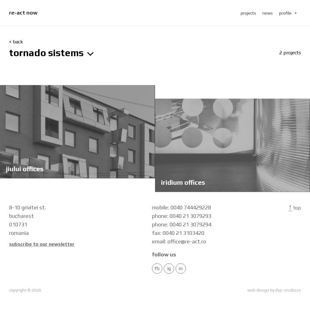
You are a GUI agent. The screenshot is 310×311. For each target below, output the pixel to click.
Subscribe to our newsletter (41, 244)
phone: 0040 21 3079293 (181, 216)
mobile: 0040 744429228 (181, 207)
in (181, 268)
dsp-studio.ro (288, 290)
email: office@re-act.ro (179, 241)
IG (169, 268)
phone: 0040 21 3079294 (181, 224)
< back (16, 41)
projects (248, 13)
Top (295, 208)
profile (288, 13)
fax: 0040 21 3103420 (178, 233)
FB (157, 268)
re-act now (23, 12)
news (267, 13)
